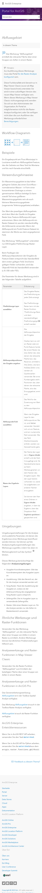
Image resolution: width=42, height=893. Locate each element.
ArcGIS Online (8, 820)
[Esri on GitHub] (11, 882)
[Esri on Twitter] (3, 882)
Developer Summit (9, 870)
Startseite (6, 788)
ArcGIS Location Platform (12, 831)
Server (4, 795)
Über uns (5, 855)
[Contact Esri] (15, 882)
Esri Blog (5, 863)
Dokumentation (8, 810)
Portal (4, 791)
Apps (4, 806)
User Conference (9, 866)
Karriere (5, 859)
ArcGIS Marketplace (10, 842)
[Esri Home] (7, 875)
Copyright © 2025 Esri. (10, 890)
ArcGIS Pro (6, 823)
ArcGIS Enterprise (13, 3)
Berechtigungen (11, 121)
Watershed (29, 737)
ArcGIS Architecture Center (13, 846)
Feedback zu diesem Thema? (27, 761)
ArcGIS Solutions (9, 838)
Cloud (4, 803)
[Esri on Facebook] (7, 882)
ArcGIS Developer (9, 834)
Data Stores (7, 799)
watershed (24, 746)
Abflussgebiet (8, 696)
